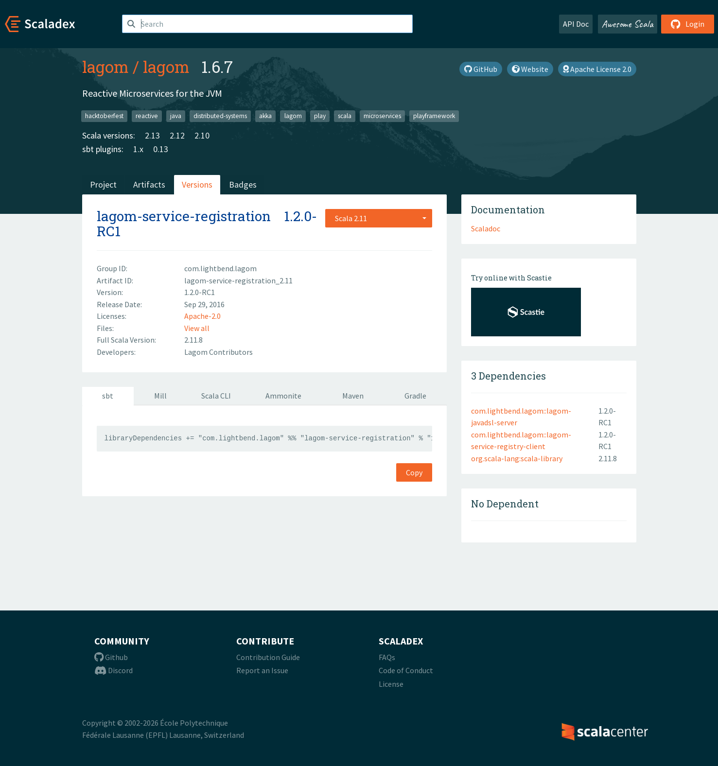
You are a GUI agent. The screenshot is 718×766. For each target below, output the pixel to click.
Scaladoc (485, 228)
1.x (138, 149)
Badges (243, 184)
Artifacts (149, 184)
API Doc (576, 24)
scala (344, 116)
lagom (105, 66)
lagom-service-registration (184, 216)
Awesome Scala (627, 23)
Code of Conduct (406, 670)
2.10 (202, 135)
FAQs (387, 657)
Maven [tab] (353, 395)
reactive (147, 116)
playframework (434, 116)
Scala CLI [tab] (216, 395)
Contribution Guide (268, 657)
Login (687, 24)
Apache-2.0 (202, 316)
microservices (382, 116)
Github (111, 657)
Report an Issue (262, 670)
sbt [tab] (107, 395)
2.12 (177, 135)
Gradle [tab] (415, 395)
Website (530, 69)
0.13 (160, 149)
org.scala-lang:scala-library (516, 458)
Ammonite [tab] (283, 395)
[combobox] (378, 218)
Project (103, 184)
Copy (414, 472)
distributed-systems (220, 116)
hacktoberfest (104, 116)
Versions (197, 184)
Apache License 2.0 (597, 69)
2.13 (152, 135)
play (320, 116)
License (391, 684)
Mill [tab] (160, 395)
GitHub (480, 69)
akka (265, 116)
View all (197, 328)
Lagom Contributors (218, 352)
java (175, 116)
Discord (113, 670)
